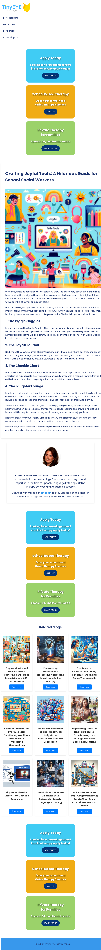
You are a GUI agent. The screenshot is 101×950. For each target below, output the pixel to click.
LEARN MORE (50, 148)
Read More (17, 688)
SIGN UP (50, 111)
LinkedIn (46, 492)
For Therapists (10, 17)
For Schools (9, 24)
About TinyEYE (10, 37)
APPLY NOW (50, 75)
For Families (9, 30)
